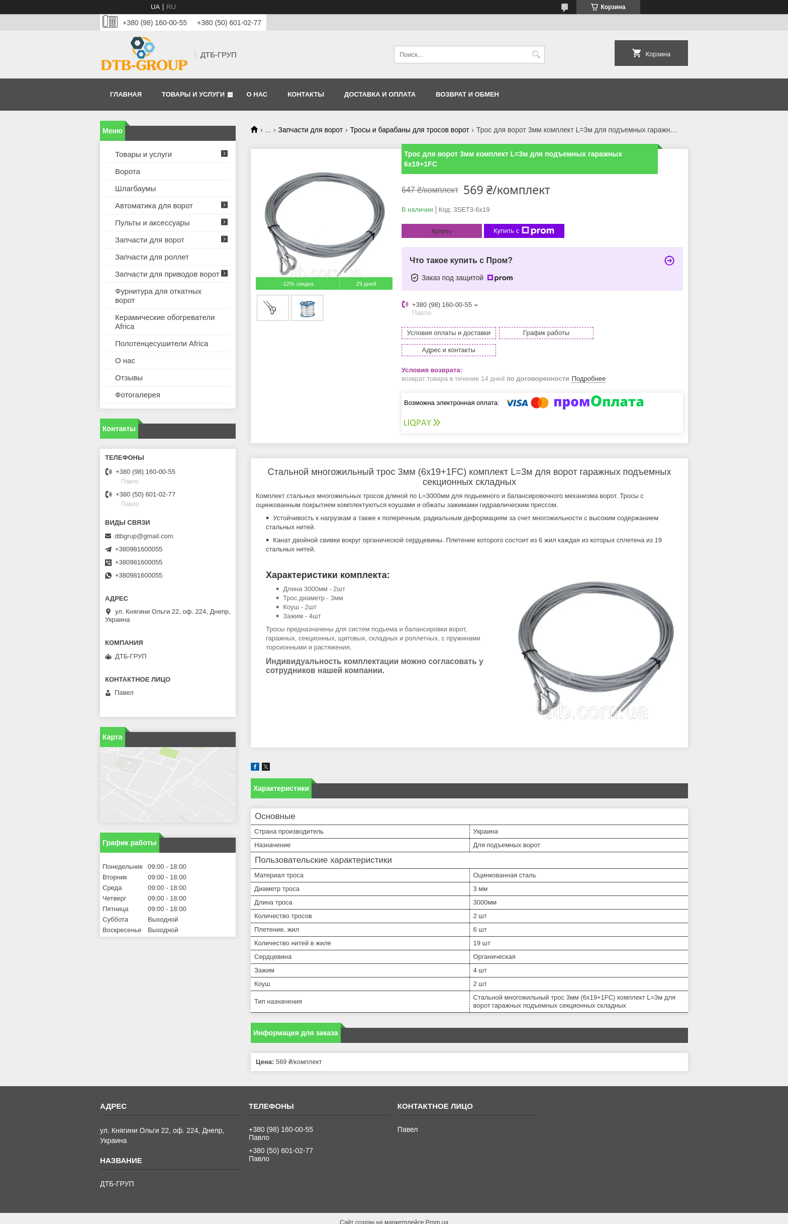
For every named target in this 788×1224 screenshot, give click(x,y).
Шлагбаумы (135, 188)
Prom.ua (437, 1205)
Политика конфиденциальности (449, 1214)
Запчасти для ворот (310, 130)
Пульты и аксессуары (152, 222)
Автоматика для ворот (154, 205)
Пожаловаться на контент (364, 1214)
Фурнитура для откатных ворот (158, 295)
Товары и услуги (193, 94)
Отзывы (129, 377)
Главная (126, 94)
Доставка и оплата (380, 94)
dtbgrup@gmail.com (144, 536)
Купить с (524, 230)
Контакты (305, 94)
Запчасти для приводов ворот (167, 274)
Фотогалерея (137, 394)
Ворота (127, 171)
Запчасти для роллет (152, 257)
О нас (257, 94)
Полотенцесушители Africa (161, 343)
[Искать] (536, 54)
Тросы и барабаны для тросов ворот (409, 130)
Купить (441, 231)
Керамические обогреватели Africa (165, 322)
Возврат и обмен (467, 94)
